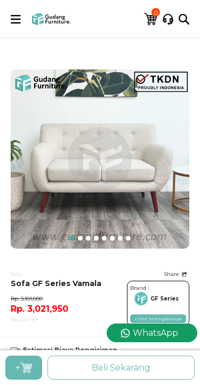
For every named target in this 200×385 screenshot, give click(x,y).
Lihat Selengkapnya (158, 318)
